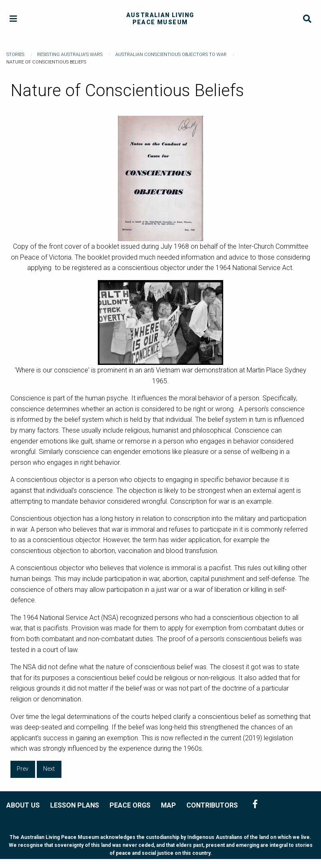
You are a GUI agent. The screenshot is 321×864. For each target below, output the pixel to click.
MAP (168, 805)
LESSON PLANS (74, 805)
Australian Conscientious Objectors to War (171, 54)
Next (49, 768)
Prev (22, 768)
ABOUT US (23, 805)
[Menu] (13, 19)
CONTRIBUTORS (212, 805)
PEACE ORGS (130, 805)
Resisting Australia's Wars (69, 54)
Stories (15, 54)
